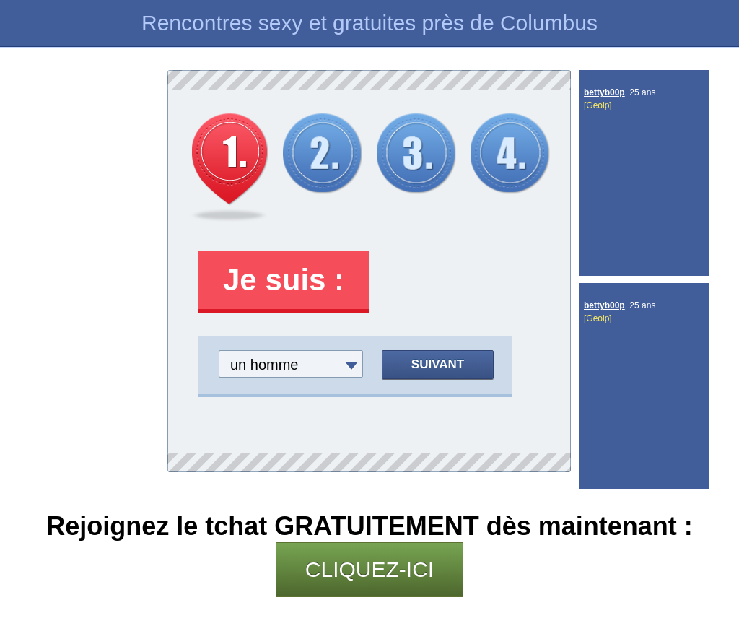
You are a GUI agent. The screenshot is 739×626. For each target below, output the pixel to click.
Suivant (437, 364)
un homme (264, 365)
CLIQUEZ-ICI (369, 569)
